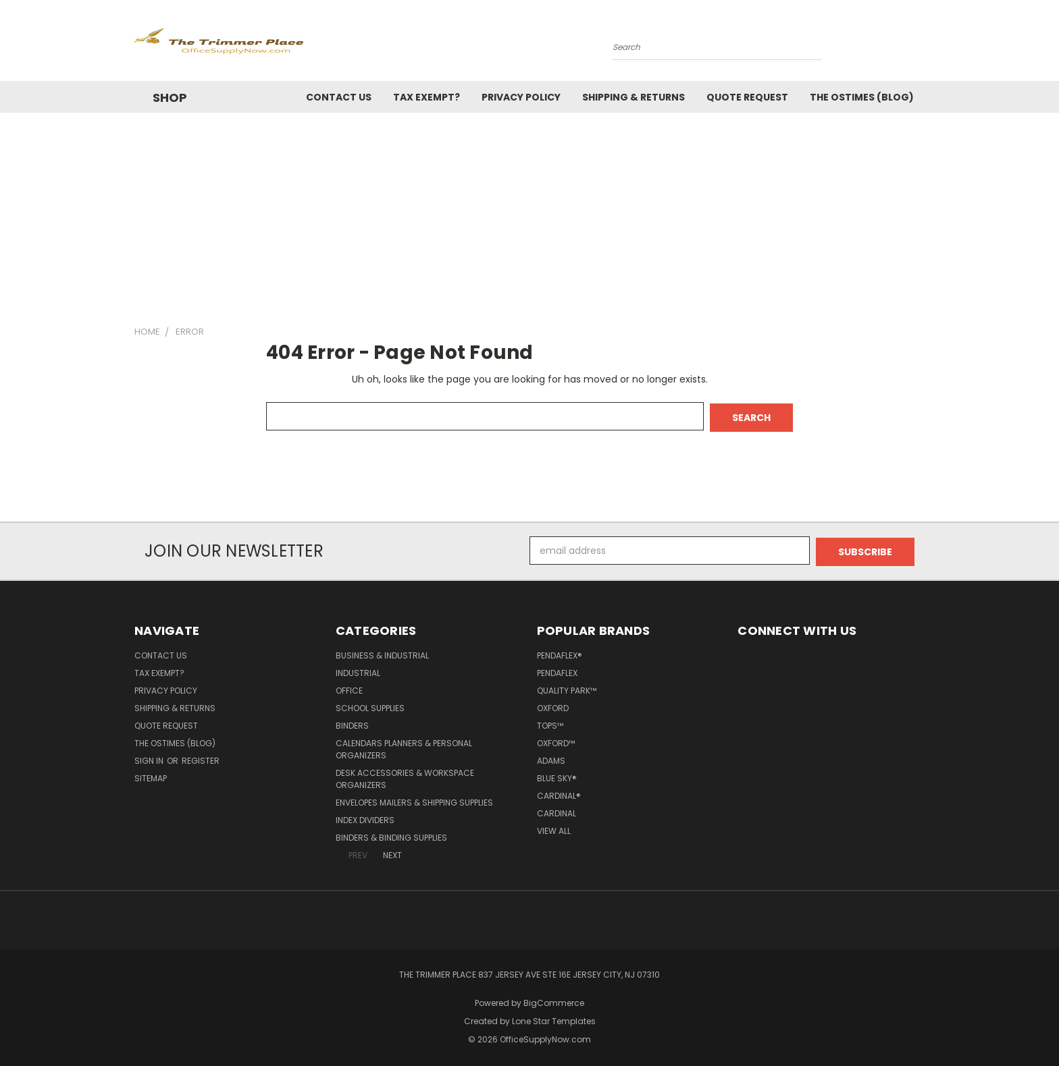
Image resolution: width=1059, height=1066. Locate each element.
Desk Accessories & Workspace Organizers (405, 776)
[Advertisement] (529, 213)
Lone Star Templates (554, 1018)
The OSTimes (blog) (862, 97)
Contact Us (338, 97)
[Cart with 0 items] (921, 44)
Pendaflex (557, 670)
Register (200, 758)
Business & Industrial (382, 652)
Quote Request (747, 97)
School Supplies (370, 705)
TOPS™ (550, 723)
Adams (551, 758)
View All (554, 828)
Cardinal (556, 810)
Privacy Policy (521, 97)
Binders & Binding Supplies (391, 835)
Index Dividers (365, 817)
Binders (352, 723)
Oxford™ (556, 740)
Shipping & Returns (633, 97)
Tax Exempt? (426, 97)
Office (349, 688)
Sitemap (150, 775)
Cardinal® (559, 793)
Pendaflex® (559, 652)
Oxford (553, 705)
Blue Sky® (557, 775)
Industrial (358, 670)
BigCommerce (553, 1000)
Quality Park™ (566, 688)
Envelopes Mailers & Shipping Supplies (414, 800)
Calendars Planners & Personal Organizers (404, 746)
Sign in (149, 758)
